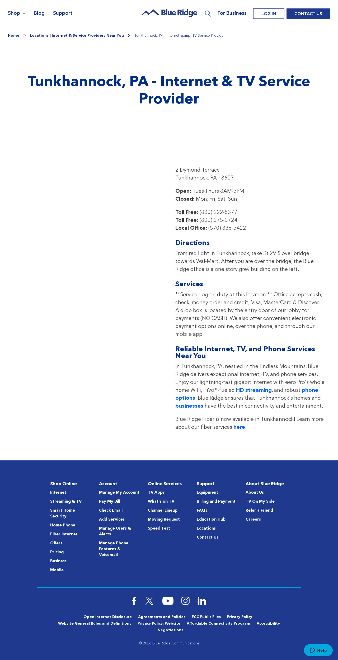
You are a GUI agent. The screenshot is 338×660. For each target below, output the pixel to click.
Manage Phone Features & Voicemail (113, 549)
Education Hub (211, 520)
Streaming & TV (66, 502)
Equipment (207, 493)
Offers (56, 543)
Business (58, 561)
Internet (58, 493)
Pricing (57, 552)
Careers (253, 520)
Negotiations (170, 630)
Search (208, 14)
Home (13, 35)
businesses (189, 406)
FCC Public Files (206, 617)
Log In (268, 14)
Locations (206, 529)
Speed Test (159, 529)
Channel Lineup (162, 511)
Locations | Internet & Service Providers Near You (77, 35)
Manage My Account (119, 493)
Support (62, 13)
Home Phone (62, 525)
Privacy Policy (239, 617)
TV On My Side (260, 502)
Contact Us (308, 14)
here (239, 427)
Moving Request (164, 520)
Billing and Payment (216, 502)
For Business (232, 13)
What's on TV (161, 502)
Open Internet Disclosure (107, 617)
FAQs (202, 511)
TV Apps (156, 493)
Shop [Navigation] (14, 13)
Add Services (112, 520)
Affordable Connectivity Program (218, 623)
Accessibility (268, 623)
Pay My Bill (109, 502)
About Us (255, 493)
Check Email (111, 511)
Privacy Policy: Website (159, 623)
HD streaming (254, 390)
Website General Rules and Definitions (94, 623)
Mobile (57, 570)
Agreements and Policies (161, 617)
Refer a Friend (259, 511)
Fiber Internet (64, 534)
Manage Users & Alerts (115, 531)
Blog (39, 13)
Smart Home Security (62, 513)
